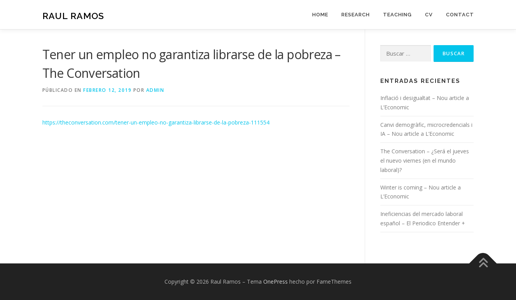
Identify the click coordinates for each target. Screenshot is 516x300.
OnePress (275, 281)
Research (355, 15)
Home (320, 15)
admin (155, 90)
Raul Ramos (73, 16)
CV (429, 15)
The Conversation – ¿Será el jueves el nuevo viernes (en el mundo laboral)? (424, 160)
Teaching (397, 15)
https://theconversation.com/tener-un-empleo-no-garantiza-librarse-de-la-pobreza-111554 (155, 122)
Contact (460, 15)
